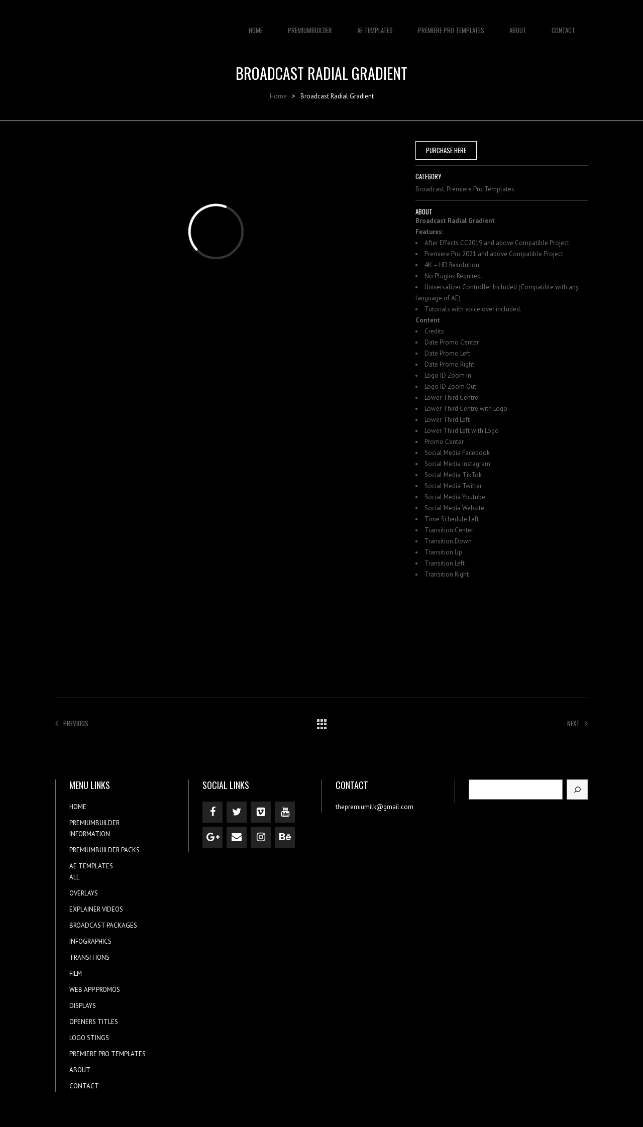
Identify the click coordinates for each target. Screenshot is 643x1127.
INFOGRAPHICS (90, 941)
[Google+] (212, 837)
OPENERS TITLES (93, 1022)
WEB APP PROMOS (94, 989)
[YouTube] (285, 812)
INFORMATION (89, 834)
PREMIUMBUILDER (310, 25)
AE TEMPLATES (375, 25)
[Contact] (237, 837)
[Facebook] (212, 812)
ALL (74, 877)
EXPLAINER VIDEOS (96, 909)
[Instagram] (261, 837)
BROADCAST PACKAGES (103, 925)
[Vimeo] (261, 812)
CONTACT (563, 25)
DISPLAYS (82, 1005)
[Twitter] (237, 812)
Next (577, 723)
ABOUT (518, 25)
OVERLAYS (83, 893)
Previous (71, 723)
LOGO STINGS (89, 1038)
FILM (75, 973)
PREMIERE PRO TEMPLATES (451, 25)
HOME (255, 25)
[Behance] (285, 837)
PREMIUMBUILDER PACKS (104, 850)
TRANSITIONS (89, 957)
